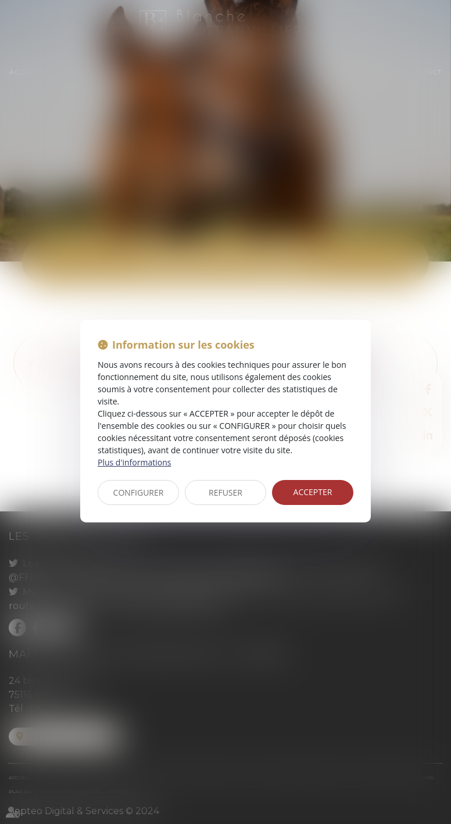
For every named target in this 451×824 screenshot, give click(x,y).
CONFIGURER (138, 492)
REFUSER (225, 492)
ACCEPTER (312, 491)
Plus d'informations (134, 462)
